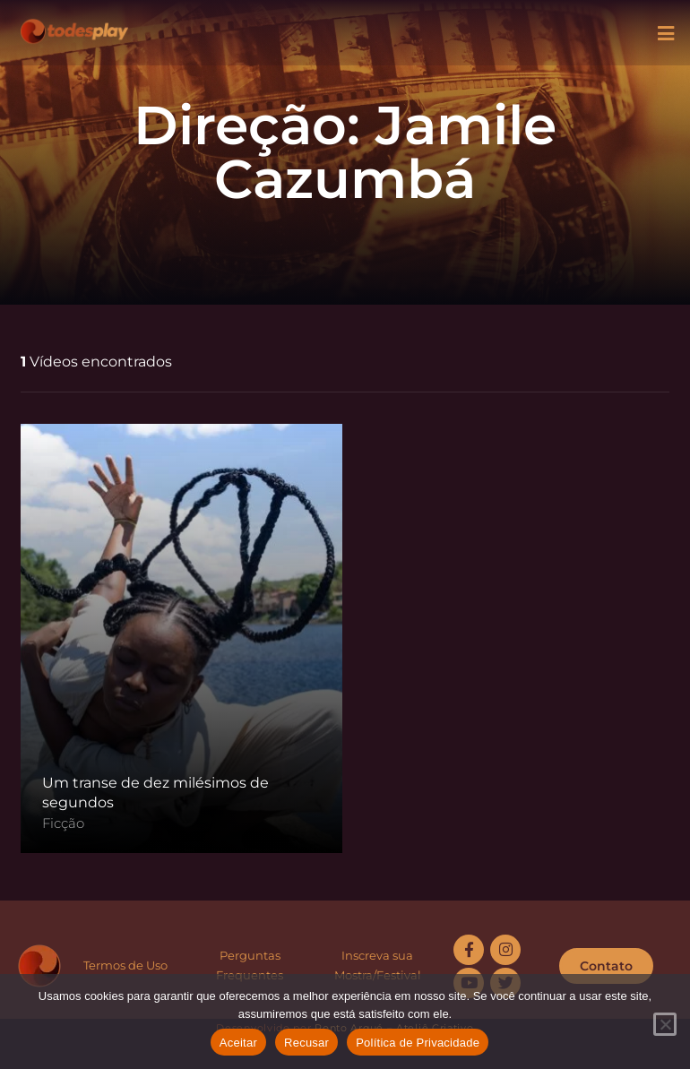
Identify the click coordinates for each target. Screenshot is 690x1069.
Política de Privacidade (417, 1042)
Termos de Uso (125, 965)
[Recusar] (665, 1024)
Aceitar (238, 1042)
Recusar (306, 1042)
